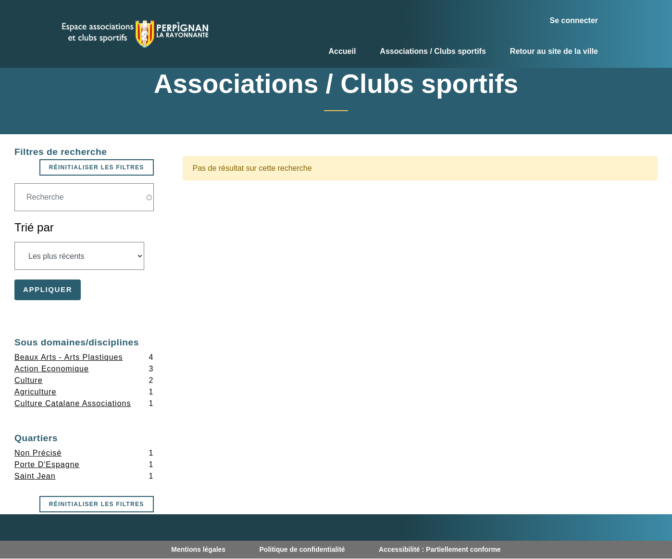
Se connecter (574, 20)
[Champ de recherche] (84, 197)
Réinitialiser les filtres (96, 167)
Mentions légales (198, 549)
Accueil (342, 51)
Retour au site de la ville (554, 51)
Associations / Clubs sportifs (432, 51)
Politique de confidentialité (302, 549)
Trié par (34, 227)
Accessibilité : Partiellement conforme (440, 549)
